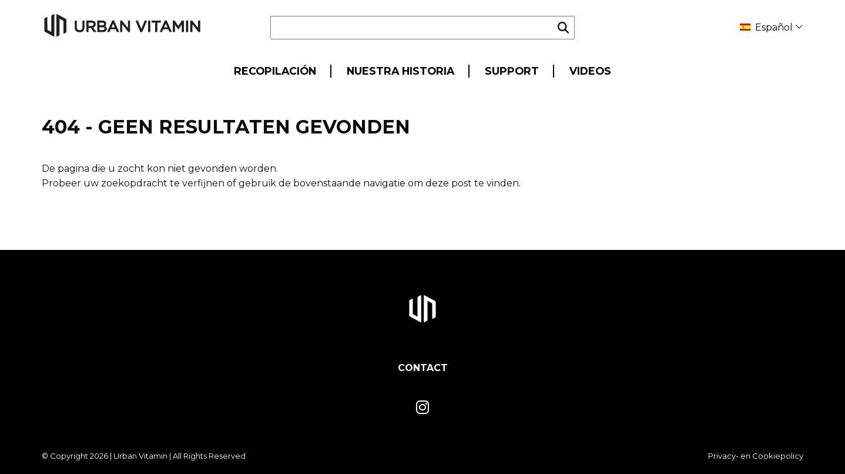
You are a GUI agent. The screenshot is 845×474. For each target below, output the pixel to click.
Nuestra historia (400, 71)
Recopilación (275, 71)
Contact (423, 367)
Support (512, 71)
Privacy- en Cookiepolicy (755, 455)
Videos (590, 71)
